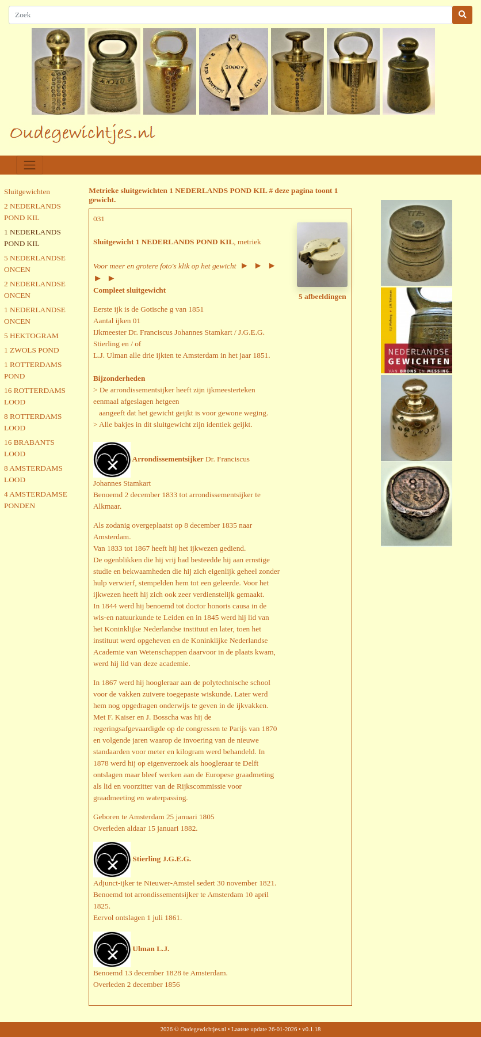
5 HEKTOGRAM (31, 335)
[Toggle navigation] (29, 165)
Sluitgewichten (27, 191)
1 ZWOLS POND (31, 350)
